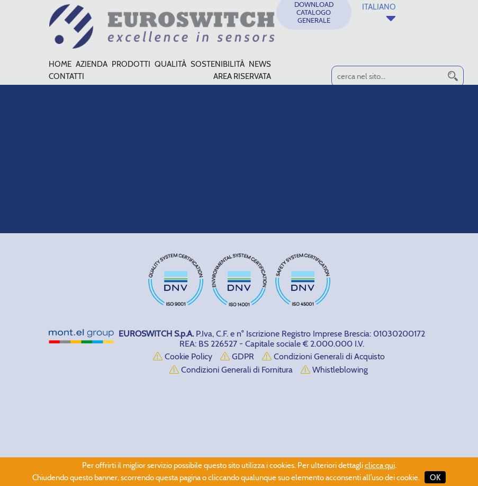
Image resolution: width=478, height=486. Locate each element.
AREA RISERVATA (242, 76)
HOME (60, 64)
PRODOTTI (131, 64)
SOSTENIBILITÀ (218, 64)
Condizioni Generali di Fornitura (231, 370)
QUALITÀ (170, 64)
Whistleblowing (334, 370)
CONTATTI (66, 76)
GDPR (237, 356)
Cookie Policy (182, 356)
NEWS (260, 64)
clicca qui (380, 465)
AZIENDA (91, 64)
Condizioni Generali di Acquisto (323, 356)
